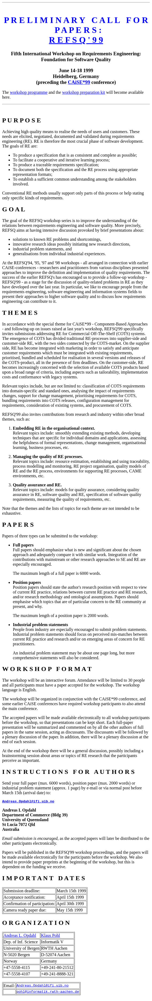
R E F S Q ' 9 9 (76, 40)
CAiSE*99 (79, 82)
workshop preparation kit (83, 92)
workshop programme (29, 92)
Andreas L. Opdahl (19, 936)
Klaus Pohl (50, 936)
